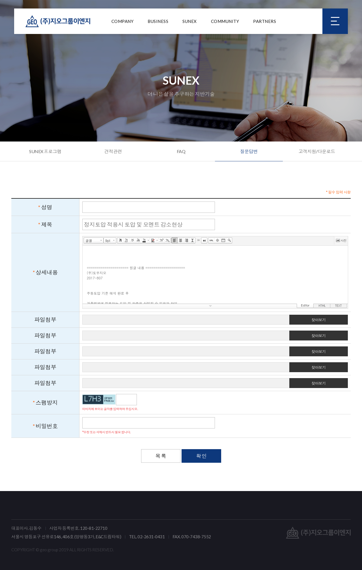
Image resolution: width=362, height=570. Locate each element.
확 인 (201, 456)
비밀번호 (47, 426)
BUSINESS (158, 21)
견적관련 (113, 151)
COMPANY (122, 21)
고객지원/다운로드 (316, 151)
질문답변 (249, 151)
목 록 (161, 456)
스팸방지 (47, 402)
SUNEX (189, 21)
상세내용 (47, 272)
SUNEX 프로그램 (45, 151)
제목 (46, 224)
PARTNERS (264, 21)
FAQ (181, 151)
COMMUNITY (225, 21)
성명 (46, 207)
